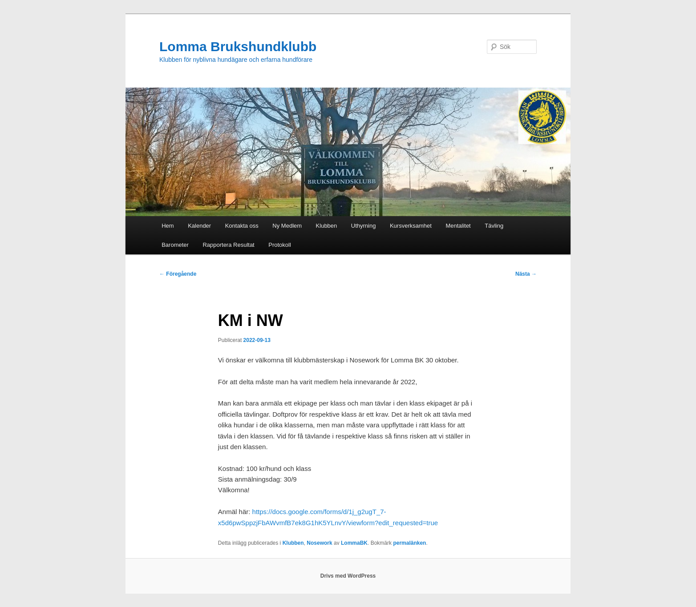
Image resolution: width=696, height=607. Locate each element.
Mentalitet (457, 225)
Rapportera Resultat (228, 244)
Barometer (175, 244)
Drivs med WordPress (348, 576)
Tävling (494, 225)
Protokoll (279, 244)
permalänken (409, 543)
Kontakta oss (242, 225)
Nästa (526, 274)
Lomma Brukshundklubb (237, 46)
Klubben (326, 225)
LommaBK (354, 543)
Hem (168, 225)
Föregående (177, 274)
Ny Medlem (287, 225)
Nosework (319, 543)
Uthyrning (363, 225)
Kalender (199, 225)
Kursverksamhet (411, 225)
